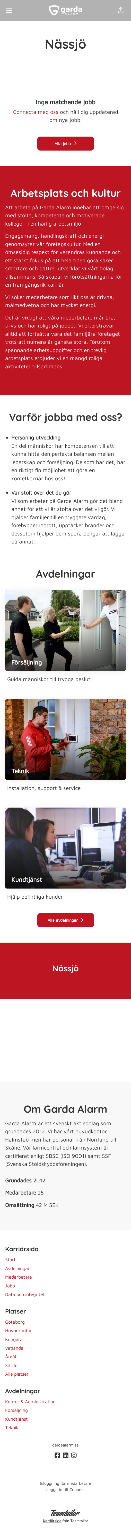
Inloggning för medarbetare (65, 1483)
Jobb (10, 1285)
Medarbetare (18, 1277)
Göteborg (15, 1322)
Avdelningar (17, 1268)
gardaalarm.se (65, 1445)
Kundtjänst (16, 1419)
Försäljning (16, 1410)
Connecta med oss (35, 112)
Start (10, 1259)
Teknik (11, 1427)
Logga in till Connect (65, 1489)
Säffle (11, 1365)
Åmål (10, 1356)
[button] (120, 10)
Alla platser (17, 1374)
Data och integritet (25, 1294)
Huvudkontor (18, 1330)
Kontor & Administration (30, 1401)
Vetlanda (14, 1348)
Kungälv (13, 1339)
